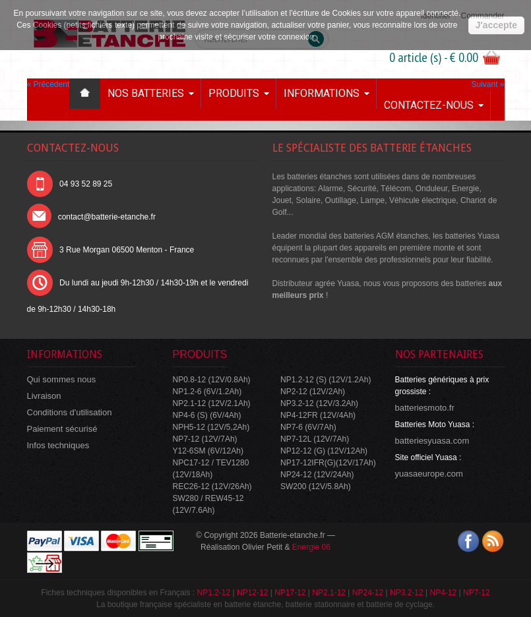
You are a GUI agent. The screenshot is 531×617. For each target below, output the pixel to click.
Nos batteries (146, 93)
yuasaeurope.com (429, 474)
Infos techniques (58, 445)
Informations (321, 93)
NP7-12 (476, 592)
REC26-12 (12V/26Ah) (212, 486)
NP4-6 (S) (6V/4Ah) (207, 415)
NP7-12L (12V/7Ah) (314, 439)
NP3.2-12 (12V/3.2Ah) (319, 403)
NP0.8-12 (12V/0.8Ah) (212, 379)
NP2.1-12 (329, 592)
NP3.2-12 (406, 592)
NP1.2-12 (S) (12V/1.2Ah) (325, 379)
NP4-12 (442, 592)
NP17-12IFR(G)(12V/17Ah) (328, 462)
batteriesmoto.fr (424, 408)
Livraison (44, 396)
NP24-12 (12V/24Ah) (317, 474)
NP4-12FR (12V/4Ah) (318, 415)
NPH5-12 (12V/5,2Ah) (211, 427)
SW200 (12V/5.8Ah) (315, 486)
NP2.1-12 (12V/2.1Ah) (212, 403)
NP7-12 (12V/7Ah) (205, 439)
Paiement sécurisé (62, 429)
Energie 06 (311, 547)
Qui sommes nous (61, 379)
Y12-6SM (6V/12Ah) (208, 450)
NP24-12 (367, 592)
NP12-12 (252, 592)
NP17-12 (289, 592)
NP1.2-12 (213, 592)
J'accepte (496, 25)
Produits (233, 93)
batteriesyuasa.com (432, 441)
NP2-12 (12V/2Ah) (312, 391)
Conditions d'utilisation (69, 412)
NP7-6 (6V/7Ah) (308, 427)
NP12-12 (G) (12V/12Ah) (323, 450)
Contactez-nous (429, 105)
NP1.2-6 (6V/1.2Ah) (207, 391)
